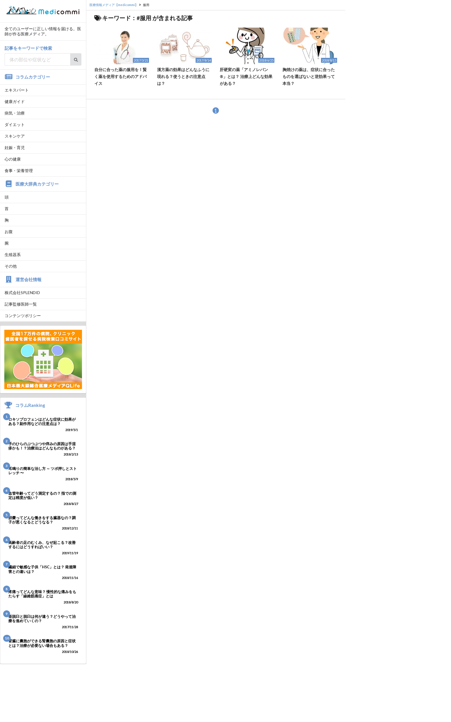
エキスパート (17, 89)
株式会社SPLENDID (22, 292)
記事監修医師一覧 (21, 304)
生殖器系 (13, 254)
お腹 (9, 231)
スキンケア (15, 136)
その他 (11, 266)
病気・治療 (15, 113)
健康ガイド (15, 101)
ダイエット (15, 124)
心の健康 (13, 159)
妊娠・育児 (15, 147)
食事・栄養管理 (19, 170)
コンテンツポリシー (23, 315)
